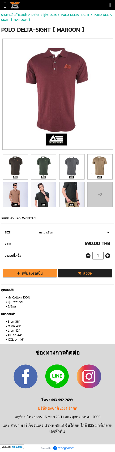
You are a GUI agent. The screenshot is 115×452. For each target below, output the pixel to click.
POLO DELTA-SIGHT (75, 14)
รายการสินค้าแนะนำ (14, 14)
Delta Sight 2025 (44, 14)
